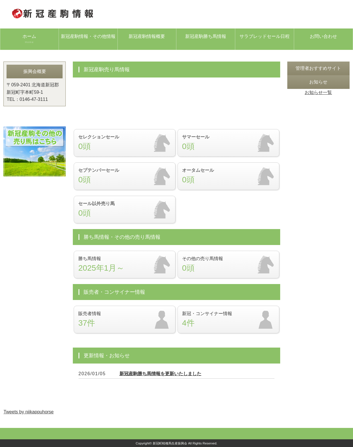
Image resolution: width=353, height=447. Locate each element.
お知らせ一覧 (318, 92)
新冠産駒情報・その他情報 (88, 36)
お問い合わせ (323, 36)
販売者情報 (124, 319)
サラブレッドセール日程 (265, 36)
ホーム (29, 39)
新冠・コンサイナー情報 (228, 319)
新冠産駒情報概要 (147, 36)
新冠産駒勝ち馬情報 (205, 36)
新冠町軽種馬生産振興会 (170, 443)
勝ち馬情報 (124, 264)
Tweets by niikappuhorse (28, 411)
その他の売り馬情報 (228, 264)
